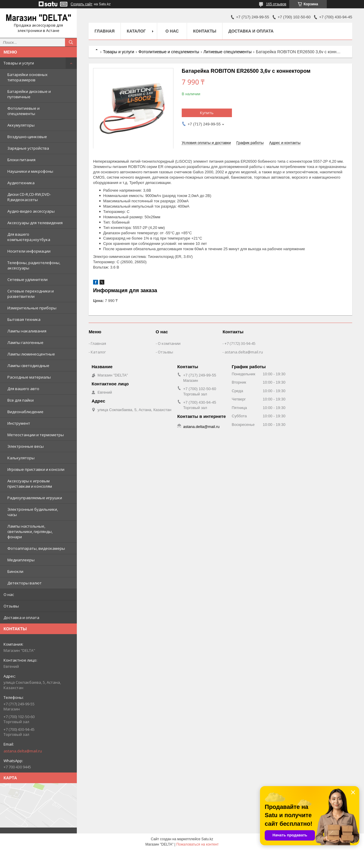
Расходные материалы (29, 377)
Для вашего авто (23, 388)
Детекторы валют (24, 583)
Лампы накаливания (26, 331)
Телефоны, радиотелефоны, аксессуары (33, 265)
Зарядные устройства (28, 148)
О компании (169, 343)
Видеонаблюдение (25, 411)
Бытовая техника (23, 319)
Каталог (136, 31)
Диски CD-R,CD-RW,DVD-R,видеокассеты (29, 197)
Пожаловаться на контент (197, 844)
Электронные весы (25, 446)
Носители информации (29, 251)
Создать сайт (81, 4)
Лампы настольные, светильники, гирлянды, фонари (30, 531)
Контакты (204, 31)
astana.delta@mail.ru (23, 751)
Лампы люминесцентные (31, 354)
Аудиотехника (21, 182)
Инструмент (18, 423)
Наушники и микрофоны (30, 171)
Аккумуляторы (21, 125)
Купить (207, 112)
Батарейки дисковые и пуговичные (29, 94)
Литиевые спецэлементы (228, 51)
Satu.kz (207, 839)
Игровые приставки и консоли (35, 469)
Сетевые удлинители (27, 279)
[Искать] (71, 42)
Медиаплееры (21, 560)
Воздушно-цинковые (27, 136)
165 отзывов (276, 4)
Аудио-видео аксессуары (31, 211)
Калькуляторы (21, 457)
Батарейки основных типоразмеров (27, 77)
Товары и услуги (19, 63)
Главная (105, 31)
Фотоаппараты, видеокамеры (36, 548)
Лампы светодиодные (28, 365)
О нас (9, 594)
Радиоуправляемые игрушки (34, 497)
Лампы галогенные (25, 342)
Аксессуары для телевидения (35, 222)
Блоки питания (21, 159)
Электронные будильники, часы (32, 512)
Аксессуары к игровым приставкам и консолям (29, 483)
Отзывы (11, 606)
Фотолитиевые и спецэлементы (23, 111)
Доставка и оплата (21, 617)
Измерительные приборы (31, 308)
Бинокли (15, 571)
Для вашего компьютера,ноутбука (28, 237)
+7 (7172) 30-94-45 (240, 343)
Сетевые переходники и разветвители (30, 293)
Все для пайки (20, 400)
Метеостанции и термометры (35, 434)
